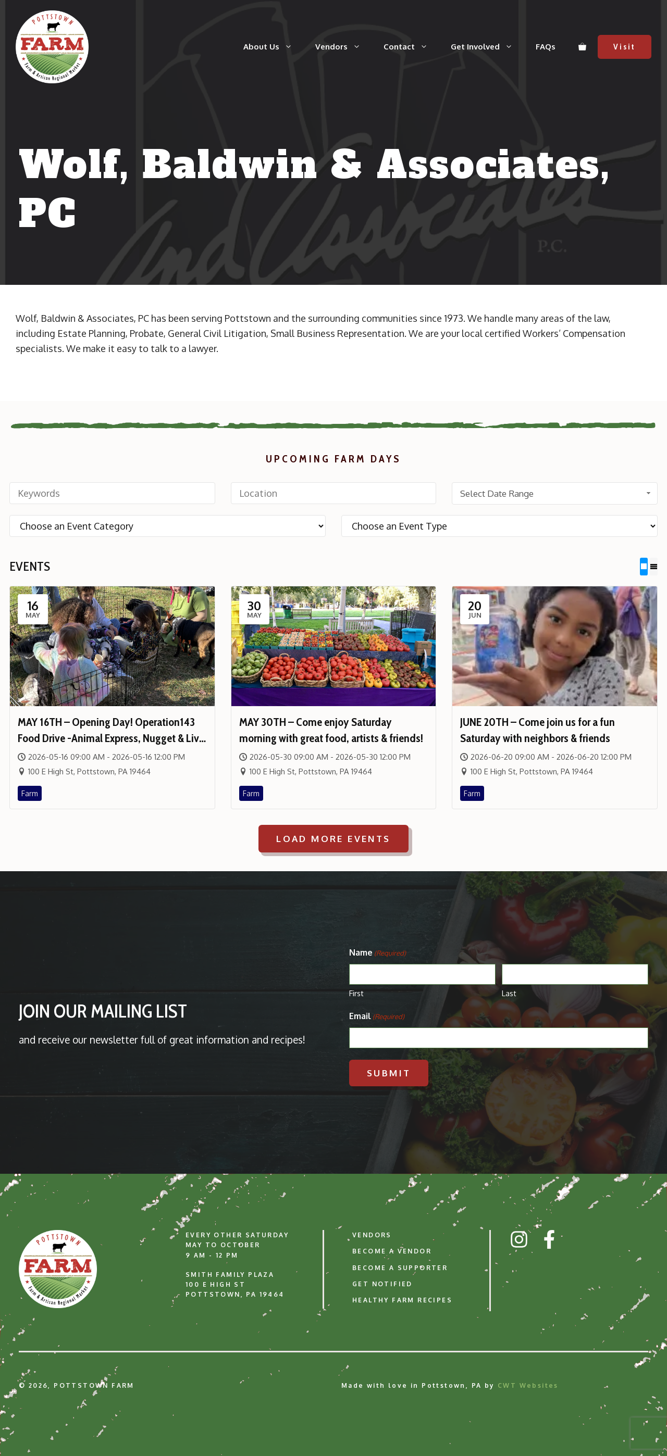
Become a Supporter (400, 1267)
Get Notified (382, 1284)
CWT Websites (528, 1385)
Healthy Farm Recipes (402, 1300)
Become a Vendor (391, 1251)
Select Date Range (556, 493)
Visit (624, 47)
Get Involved (487, 47)
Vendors (343, 47)
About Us (273, 47)
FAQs (545, 47)
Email (376, 1016)
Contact (411, 47)
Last (509, 993)
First (356, 993)
